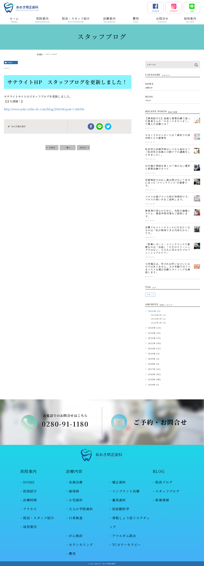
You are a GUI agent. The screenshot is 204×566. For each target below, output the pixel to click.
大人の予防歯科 (81, 509)
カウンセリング (81, 544)
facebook (91, 126)
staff (10, 62)
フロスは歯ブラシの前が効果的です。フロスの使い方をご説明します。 (167, 198)
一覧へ (68, 147)
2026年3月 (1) (158, 318)
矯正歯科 (119, 482)
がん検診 (76, 535)
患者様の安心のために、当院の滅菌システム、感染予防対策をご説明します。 (167, 213)
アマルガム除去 (124, 535)
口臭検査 (76, 518)
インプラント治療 (126, 491)
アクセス (30, 509)
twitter (108, 126)
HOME (39, 54)
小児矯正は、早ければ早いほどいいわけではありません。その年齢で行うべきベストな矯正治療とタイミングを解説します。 (168, 268)
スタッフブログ (167, 491)
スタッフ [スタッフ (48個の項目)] (150, 294)
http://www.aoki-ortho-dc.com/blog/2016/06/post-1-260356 (44, 109)
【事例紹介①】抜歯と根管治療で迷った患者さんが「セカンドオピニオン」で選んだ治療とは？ (167, 121)
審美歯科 (119, 500)
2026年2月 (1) (158, 322)
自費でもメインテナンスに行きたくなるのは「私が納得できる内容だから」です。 (167, 230)
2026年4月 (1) (158, 315)
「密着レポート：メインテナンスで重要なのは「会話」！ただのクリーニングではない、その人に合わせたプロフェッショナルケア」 (167, 248)
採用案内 (30, 526)
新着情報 (162, 500)
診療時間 (30, 500)
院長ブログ (164, 482)
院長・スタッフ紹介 (38, 518)
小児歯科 (76, 500)
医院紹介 (30, 491)
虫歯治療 (76, 482)
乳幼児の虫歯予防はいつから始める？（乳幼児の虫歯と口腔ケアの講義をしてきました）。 (167, 151)
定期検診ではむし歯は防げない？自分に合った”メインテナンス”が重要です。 (167, 182)
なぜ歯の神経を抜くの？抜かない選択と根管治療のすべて (167, 167)
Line (99, 126)
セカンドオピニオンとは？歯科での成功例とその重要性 (167, 136)
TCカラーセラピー (126, 544)
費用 (72, 553)
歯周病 (74, 491)
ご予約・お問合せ (160, 422)
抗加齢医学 (120, 509)
